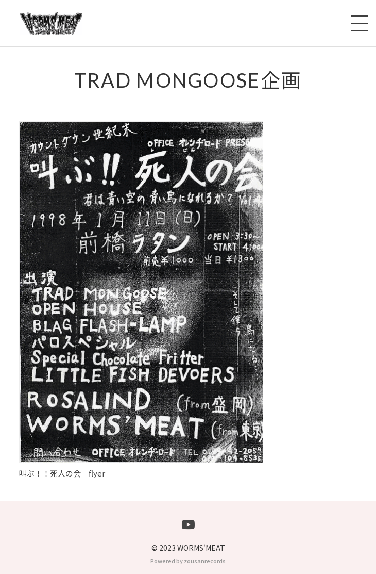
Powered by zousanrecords (188, 560)
